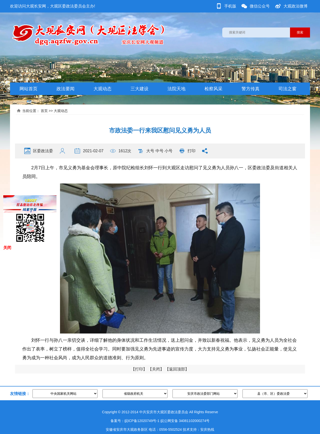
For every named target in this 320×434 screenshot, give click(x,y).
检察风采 (213, 88)
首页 (44, 111)
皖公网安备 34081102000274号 (185, 421)
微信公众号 (260, 6)
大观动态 (103, 88)
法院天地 (177, 88)
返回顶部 (177, 369)
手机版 (230, 6)
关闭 (156, 369)
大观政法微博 (296, 6)
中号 (160, 151)
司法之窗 (287, 88)
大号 (150, 151)
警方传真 (251, 88)
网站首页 (29, 88)
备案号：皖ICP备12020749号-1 (135, 421)
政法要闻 (65, 88)
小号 (168, 151)
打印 (192, 151)
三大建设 (139, 88)
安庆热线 (207, 430)
